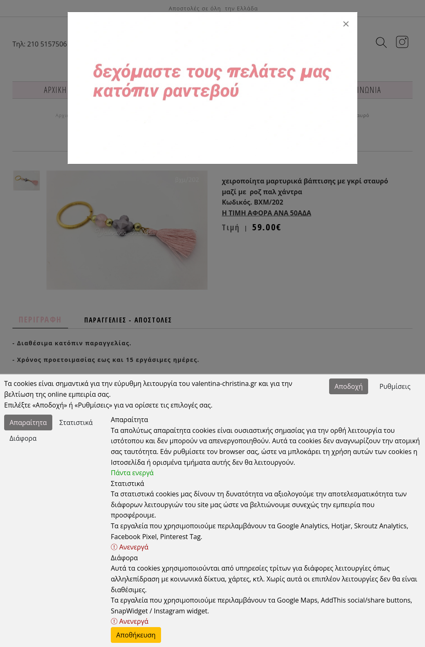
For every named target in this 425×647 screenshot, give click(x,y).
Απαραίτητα (28, 422)
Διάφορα (23, 438)
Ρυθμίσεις (394, 386)
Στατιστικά (76, 422)
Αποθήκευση (136, 635)
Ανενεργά (129, 547)
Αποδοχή (349, 386)
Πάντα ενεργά (132, 472)
